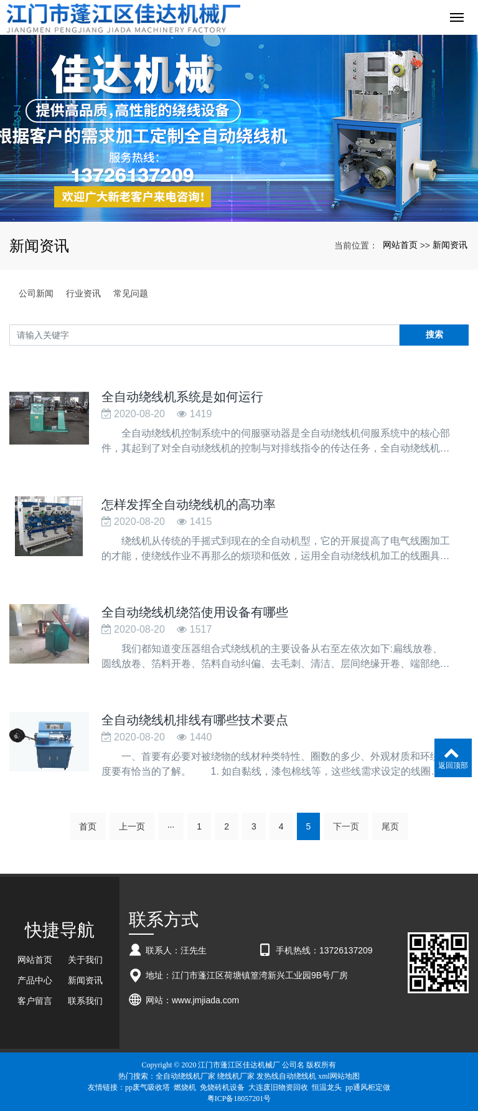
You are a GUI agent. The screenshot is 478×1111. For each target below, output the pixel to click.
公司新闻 (36, 293)
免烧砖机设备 (222, 1087)
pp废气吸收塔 (147, 1087)
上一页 (132, 826)
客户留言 (34, 1001)
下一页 (346, 826)
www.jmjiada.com (205, 1000)
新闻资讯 (450, 245)
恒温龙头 (327, 1087)
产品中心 (34, 980)
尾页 (390, 826)
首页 (87, 826)
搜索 (434, 334)
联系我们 (85, 1001)
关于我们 (85, 960)
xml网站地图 (339, 1076)
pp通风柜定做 (367, 1087)
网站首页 (400, 245)
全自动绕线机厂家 (185, 1076)
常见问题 (130, 293)
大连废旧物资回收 (278, 1087)
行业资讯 (83, 293)
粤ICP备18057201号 (239, 1098)
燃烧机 (185, 1087)
